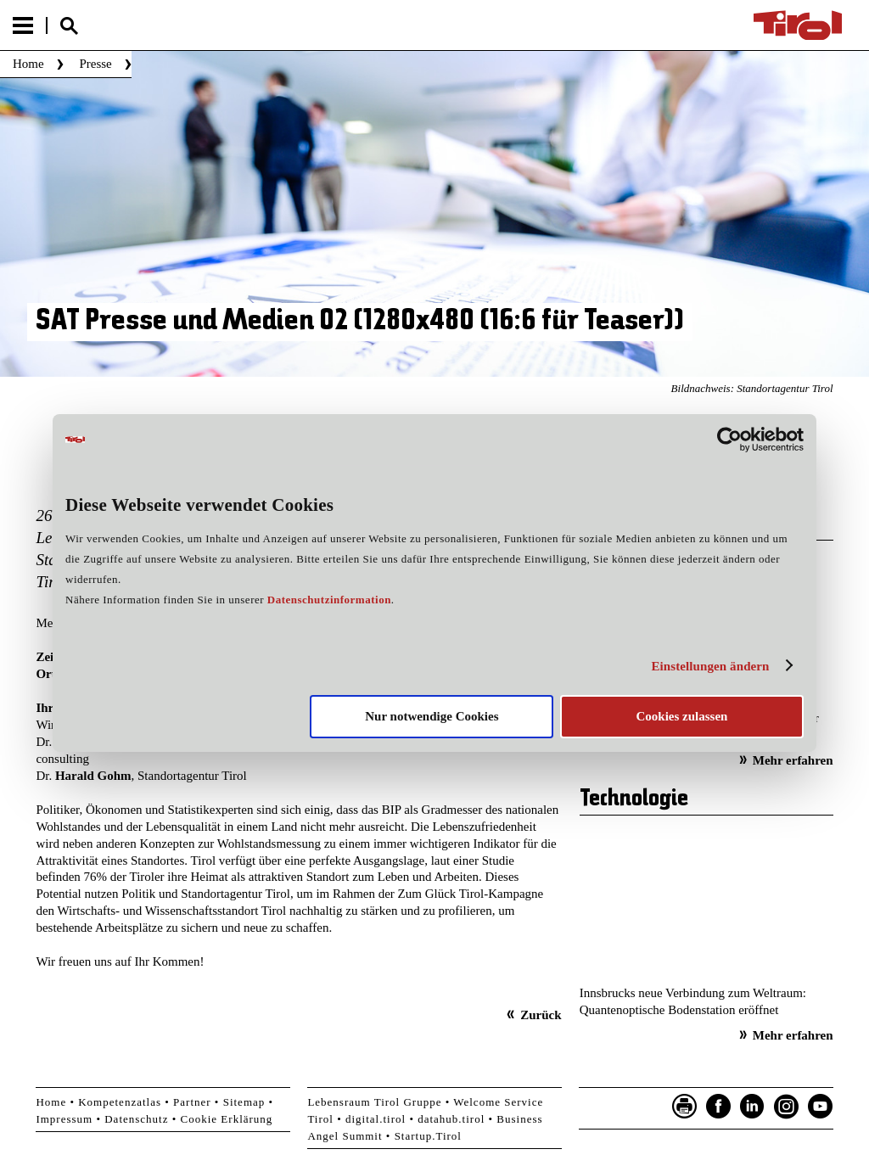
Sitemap (244, 1102)
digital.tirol (375, 1119)
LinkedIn (752, 1106)
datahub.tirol (451, 1119)
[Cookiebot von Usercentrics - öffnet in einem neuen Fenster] (729, 439)
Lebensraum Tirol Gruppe (374, 1102)
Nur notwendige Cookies (431, 716)
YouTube (820, 1106)
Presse (95, 63)
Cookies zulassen (681, 716)
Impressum (64, 1119)
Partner (192, 1102)
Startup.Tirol (428, 1136)
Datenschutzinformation (329, 599)
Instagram (786, 1106)
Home (28, 63)
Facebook (719, 1106)
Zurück (540, 1015)
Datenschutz (136, 1119)
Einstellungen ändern (710, 666)
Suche (69, 26)
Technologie (634, 799)
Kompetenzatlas (119, 1102)
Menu (23, 25)
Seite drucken (685, 1106)
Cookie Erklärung (227, 1119)
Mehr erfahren (793, 760)
